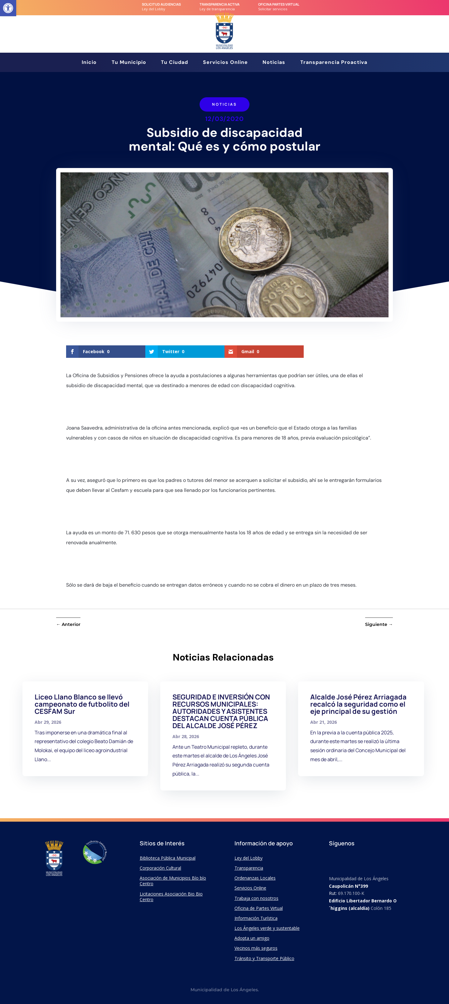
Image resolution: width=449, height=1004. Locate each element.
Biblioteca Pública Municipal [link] (168, 858)
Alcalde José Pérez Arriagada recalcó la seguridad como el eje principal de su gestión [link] (358, 704)
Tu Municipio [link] (129, 62)
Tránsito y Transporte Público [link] (264, 958)
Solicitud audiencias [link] (161, 4)
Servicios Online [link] (225, 62)
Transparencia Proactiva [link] (333, 62)
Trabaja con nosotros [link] (256, 898)
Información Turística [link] (256, 918)
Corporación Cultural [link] (160, 868)
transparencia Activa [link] (219, 4)
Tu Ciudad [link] (174, 62)
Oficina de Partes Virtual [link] (258, 908)
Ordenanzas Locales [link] (255, 878)
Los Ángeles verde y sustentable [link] (267, 928)
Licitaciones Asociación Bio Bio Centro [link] (171, 896)
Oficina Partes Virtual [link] (278, 4)
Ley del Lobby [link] (248, 858)
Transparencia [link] (248, 868)
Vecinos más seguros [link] (256, 948)
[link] (8, 8)
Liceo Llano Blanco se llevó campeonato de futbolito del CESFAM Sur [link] (82, 704)
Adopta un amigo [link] (251, 938)
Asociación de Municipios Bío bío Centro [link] (173, 880)
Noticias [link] (274, 62)
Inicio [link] (89, 62)
